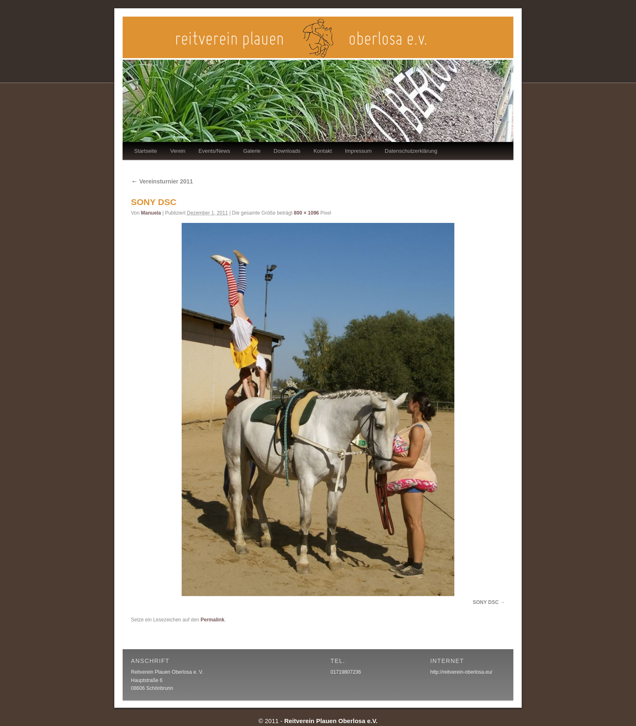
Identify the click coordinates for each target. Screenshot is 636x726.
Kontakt (322, 151)
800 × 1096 (306, 213)
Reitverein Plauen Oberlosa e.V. (331, 720)
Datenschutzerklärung (411, 151)
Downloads (287, 151)
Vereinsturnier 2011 (162, 181)
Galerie (252, 151)
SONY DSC (485, 602)
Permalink (212, 620)
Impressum (358, 151)
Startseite (145, 151)
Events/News (214, 151)
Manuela (151, 213)
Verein (177, 151)
